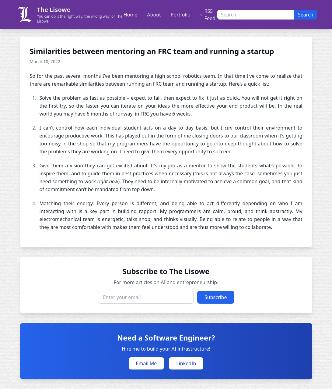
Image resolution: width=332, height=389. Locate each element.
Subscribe (215, 297)
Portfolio (180, 14)
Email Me (146, 363)
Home (131, 14)
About (154, 14)
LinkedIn (186, 363)
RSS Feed (207, 15)
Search (305, 14)
